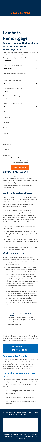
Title (4, 112)
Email (5, 128)
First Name (6, 117)
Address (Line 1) (8, 144)
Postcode (6, 150)
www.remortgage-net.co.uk (11, 434)
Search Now (19, 167)
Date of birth (7, 155)
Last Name (6, 122)
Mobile (5, 139)
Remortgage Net (20, 5)
